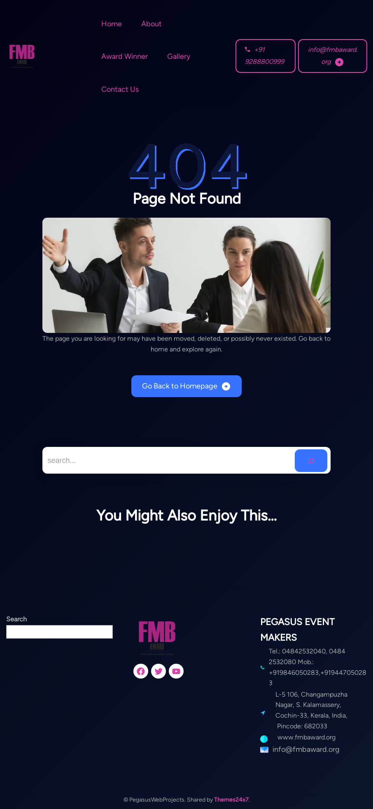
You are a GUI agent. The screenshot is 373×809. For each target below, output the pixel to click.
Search (16, 619)
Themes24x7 (231, 799)
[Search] (311, 460)
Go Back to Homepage (179, 386)
